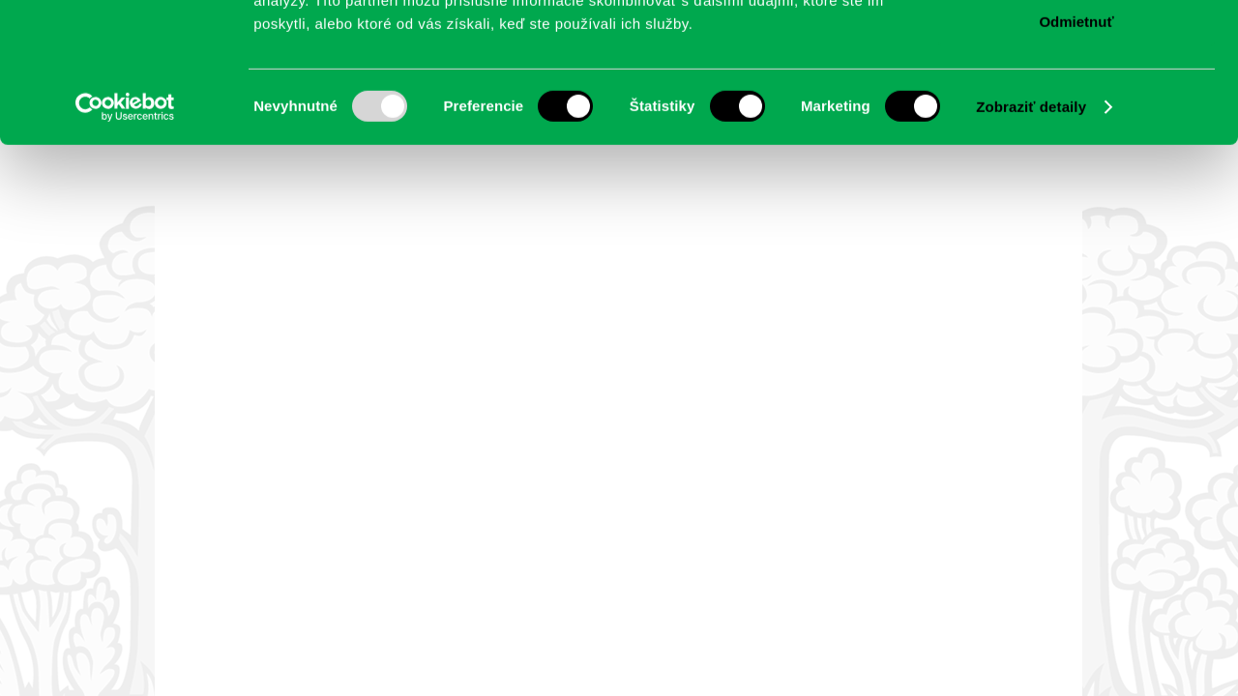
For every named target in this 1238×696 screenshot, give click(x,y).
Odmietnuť (1076, 161)
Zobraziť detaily (1031, 246)
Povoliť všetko (1076, 48)
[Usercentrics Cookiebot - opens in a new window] (125, 246)
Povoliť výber (1076, 105)
